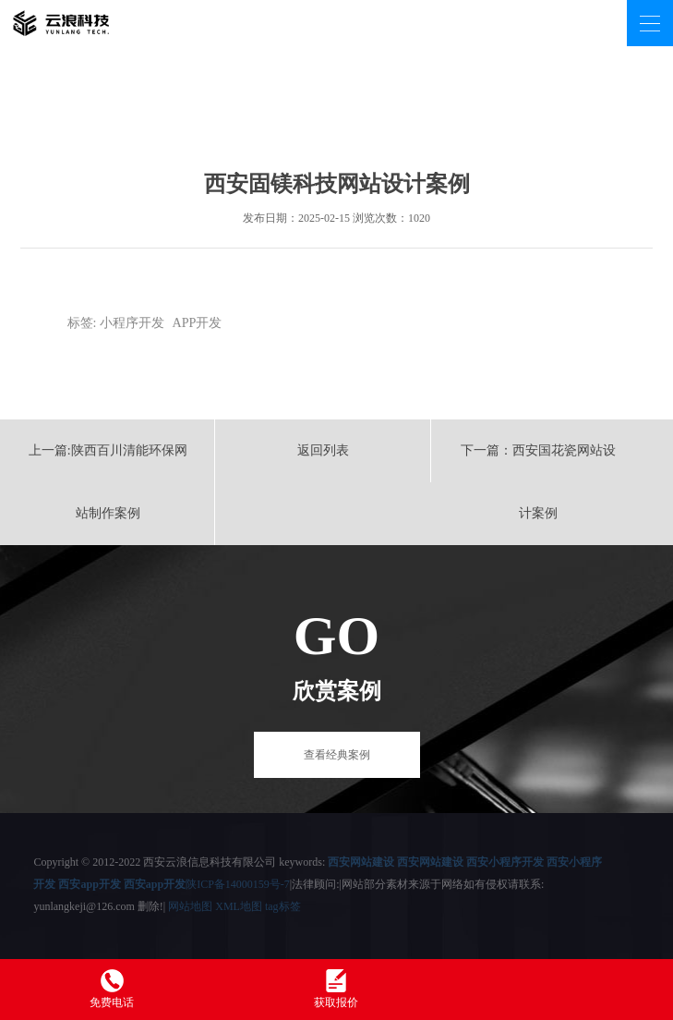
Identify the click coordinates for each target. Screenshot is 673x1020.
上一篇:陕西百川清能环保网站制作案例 (108, 481)
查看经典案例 (337, 754)
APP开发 (197, 322)
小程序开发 (132, 322)
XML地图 (238, 906)
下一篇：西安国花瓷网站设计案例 (538, 481)
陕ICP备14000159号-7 (238, 884)
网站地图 (190, 906)
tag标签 (283, 906)
